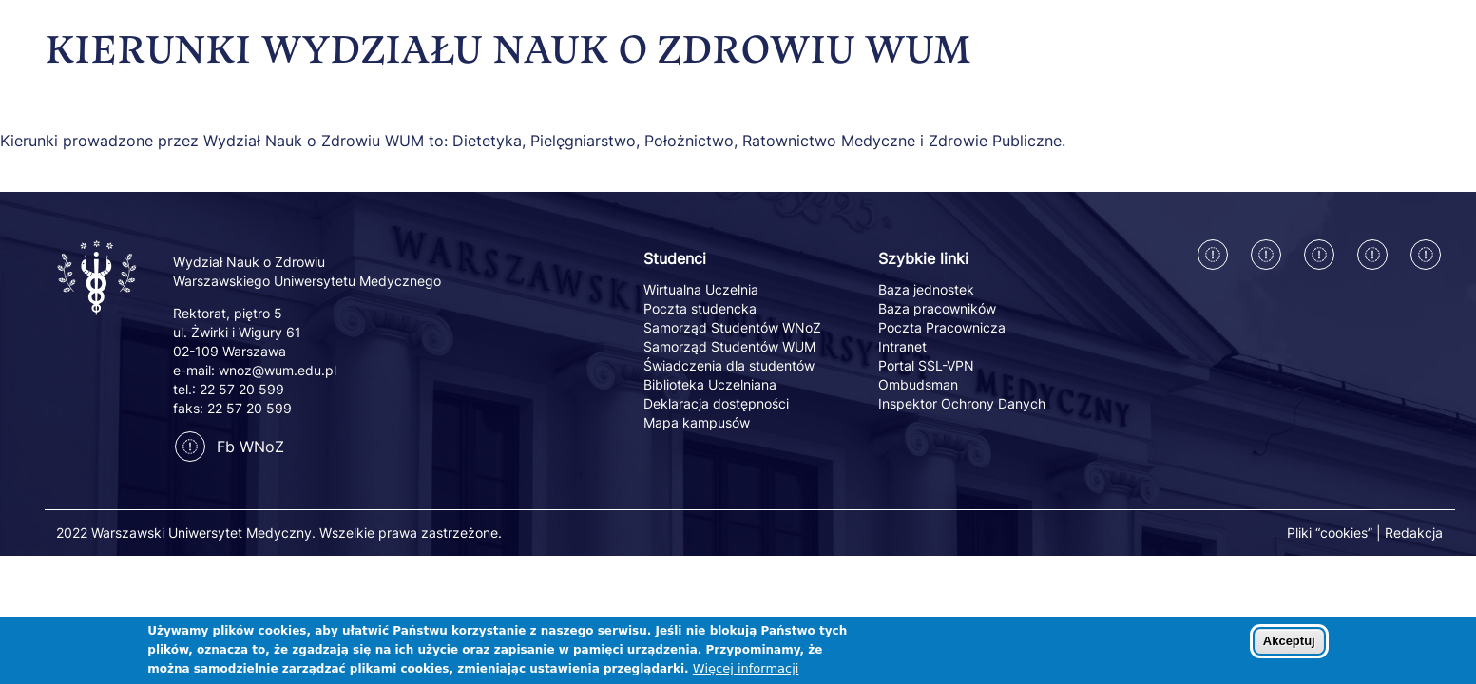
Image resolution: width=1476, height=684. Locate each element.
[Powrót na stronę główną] (98, 316)
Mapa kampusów (696, 422)
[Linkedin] (1319, 254)
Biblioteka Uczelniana (709, 384)
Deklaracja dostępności (716, 403)
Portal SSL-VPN (926, 365)
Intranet (902, 346)
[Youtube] (1425, 254)
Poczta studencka (700, 308)
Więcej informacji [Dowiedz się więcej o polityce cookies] (746, 674)
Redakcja (1414, 532)
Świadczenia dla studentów (729, 365)
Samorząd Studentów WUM (729, 346)
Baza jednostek (926, 289)
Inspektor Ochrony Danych (961, 403)
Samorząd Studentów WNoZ (732, 327)
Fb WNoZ (229, 446)
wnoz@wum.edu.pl (277, 370)
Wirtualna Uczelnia (700, 289)
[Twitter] (1372, 254)
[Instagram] (1266, 254)
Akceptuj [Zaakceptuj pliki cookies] (1289, 646)
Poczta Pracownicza (942, 327)
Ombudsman (918, 384)
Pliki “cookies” (1329, 532)
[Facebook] (1213, 254)
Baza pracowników (937, 308)
